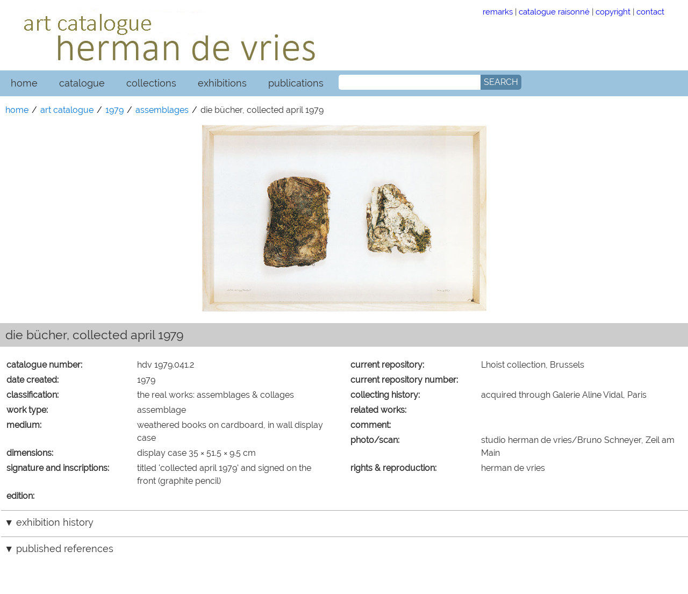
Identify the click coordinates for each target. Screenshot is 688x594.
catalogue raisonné (554, 11)
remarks (498, 11)
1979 (114, 110)
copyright (613, 11)
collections (151, 83)
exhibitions (222, 83)
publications (296, 83)
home (24, 83)
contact (650, 11)
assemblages (162, 110)
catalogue (82, 83)
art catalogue (67, 110)
